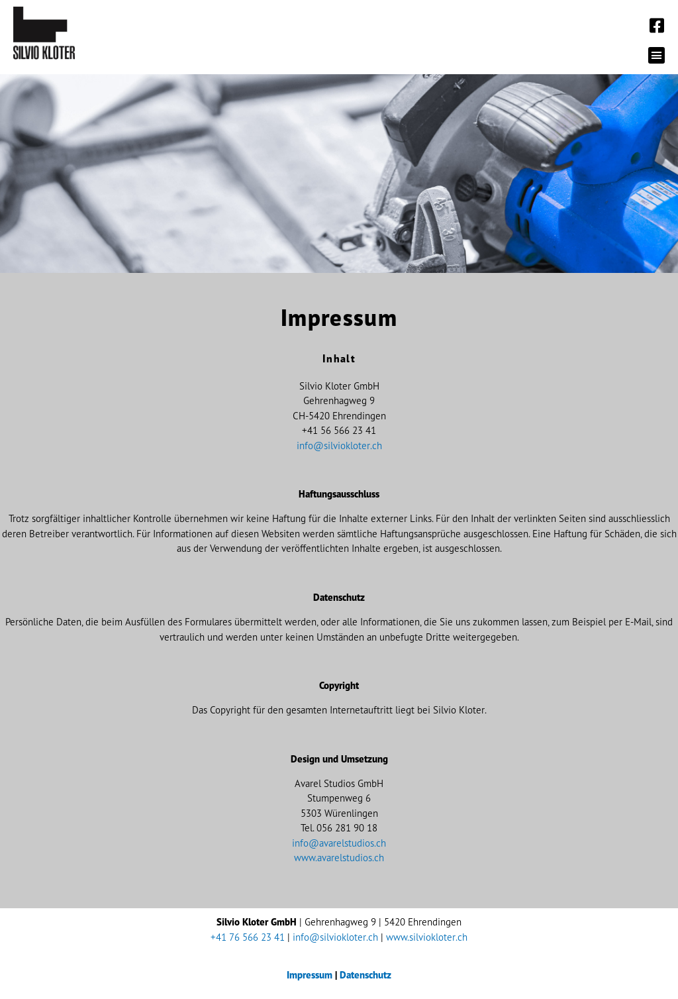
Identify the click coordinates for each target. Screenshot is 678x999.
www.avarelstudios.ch (339, 857)
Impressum (309, 975)
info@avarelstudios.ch (339, 843)
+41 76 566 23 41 (248, 937)
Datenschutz (365, 975)
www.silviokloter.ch (426, 937)
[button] (656, 55)
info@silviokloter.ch (339, 445)
